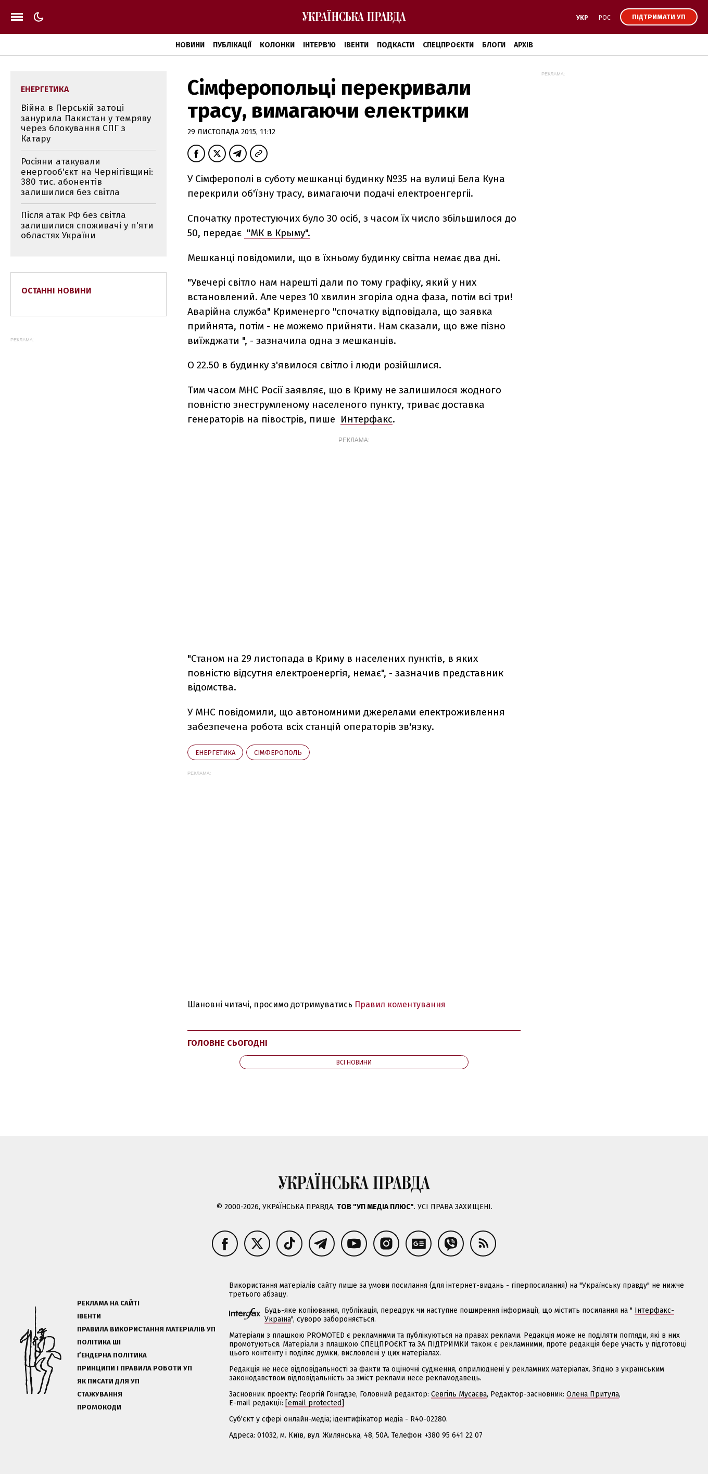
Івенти (356, 45)
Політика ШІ (99, 1342)
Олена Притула (592, 1394)
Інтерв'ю (319, 45)
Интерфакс (366, 419)
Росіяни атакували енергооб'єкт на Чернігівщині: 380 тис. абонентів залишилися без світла (87, 177)
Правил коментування (400, 1004)
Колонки (277, 45)
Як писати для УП (108, 1381)
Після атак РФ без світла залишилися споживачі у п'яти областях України (87, 225)
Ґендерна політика (112, 1355)
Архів (523, 45)
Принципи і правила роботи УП (134, 1368)
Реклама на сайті (108, 1303)
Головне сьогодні (227, 1043)
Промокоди (99, 1407)
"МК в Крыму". (277, 233)
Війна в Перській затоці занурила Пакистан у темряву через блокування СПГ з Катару (86, 123)
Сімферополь (278, 753)
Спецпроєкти (448, 45)
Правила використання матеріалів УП (146, 1329)
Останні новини (56, 291)
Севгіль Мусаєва (459, 1394)
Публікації (232, 45)
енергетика (215, 753)
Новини (190, 45)
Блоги (493, 45)
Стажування (99, 1394)
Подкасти (395, 45)
